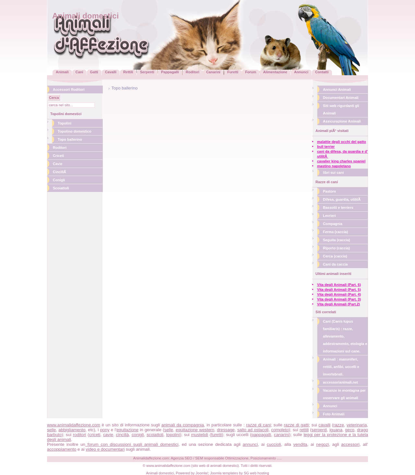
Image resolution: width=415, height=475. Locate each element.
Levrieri (329, 216)
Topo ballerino (70, 139)
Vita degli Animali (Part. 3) (339, 299)
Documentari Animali (341, 98)
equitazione (127, 429)
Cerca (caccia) (335, 256)
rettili (304, 429)
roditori (79, 434)
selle (51, 429)
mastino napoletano (334, 166)
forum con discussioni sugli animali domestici (131, 444)
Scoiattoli (61, 188)
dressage (226, 429)
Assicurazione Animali (342, 121)
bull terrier (326, 146)
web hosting (259, 473)
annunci (250, 444)
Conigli (59, 180)
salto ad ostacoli (253, 429)
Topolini (64, 123)
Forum (250, 72)
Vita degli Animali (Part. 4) (339, 294)
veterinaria (357, 424)
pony (105, 429)
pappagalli (261, 434)
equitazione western (195, 429)
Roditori (192, 72)
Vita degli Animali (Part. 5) (339, 289)
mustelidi (199, 434)
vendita (300, 444)
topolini (173, 434)
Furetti (232, 72)
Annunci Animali (337, 89)
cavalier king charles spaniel (341, 161)
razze (338, 424)
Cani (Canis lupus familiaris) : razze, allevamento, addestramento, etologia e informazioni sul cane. (345, 336)
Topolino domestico (74, 131)
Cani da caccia (335, 264)
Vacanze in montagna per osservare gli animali (344, 394)
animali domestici (224, 466)
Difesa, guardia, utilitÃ (342, 199)
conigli (138, 434)
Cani (79, 72)
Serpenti (147, 72)
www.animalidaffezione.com (73, 424)
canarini (281, 434)
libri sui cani (333, 172)
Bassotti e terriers (338, 207)
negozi (322, 444)
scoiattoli (155, 434)
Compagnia (332, 224)
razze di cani (258, 424)
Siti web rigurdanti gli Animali (341, 109)
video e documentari (105, 449)
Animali (62, 72)
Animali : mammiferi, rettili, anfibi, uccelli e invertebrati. (341, 366)
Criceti (58, 156)
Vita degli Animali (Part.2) (338, 304)
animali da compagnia (182, 424)
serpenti (319, 429)
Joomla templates (224, 473)
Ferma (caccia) (335, 232)
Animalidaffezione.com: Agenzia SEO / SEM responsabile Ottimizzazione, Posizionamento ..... (207, 458)
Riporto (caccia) (336, 248)
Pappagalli (170, 72)
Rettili (128, 72)
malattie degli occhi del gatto (341, 142)
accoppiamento (61, 449)
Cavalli (110, 72)
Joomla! (202, 473)
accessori (350, 444)
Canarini (213, 72)
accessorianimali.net (340, 382)
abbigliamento (71, 429)
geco (349, 429)
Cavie (57, 164)
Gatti (94, 72)
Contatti (322, 72)
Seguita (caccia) (336, 240)
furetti (216, 434)
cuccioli (274, 444)
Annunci (301, 72)
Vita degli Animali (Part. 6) (339, 285)
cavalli (324, 424)
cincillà (122, 434)
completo (280, 429)
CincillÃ (60, 172)
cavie (108, 434)
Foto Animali (333, 414)
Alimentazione (275, 72)
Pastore (329, 191)
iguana (335, 429)
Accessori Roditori (69, 89)
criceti (95, 434)
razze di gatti (296, 424)
